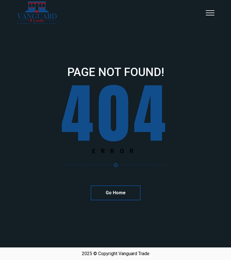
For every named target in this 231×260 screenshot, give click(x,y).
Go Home (116, 192)
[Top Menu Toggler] (210, 12)
